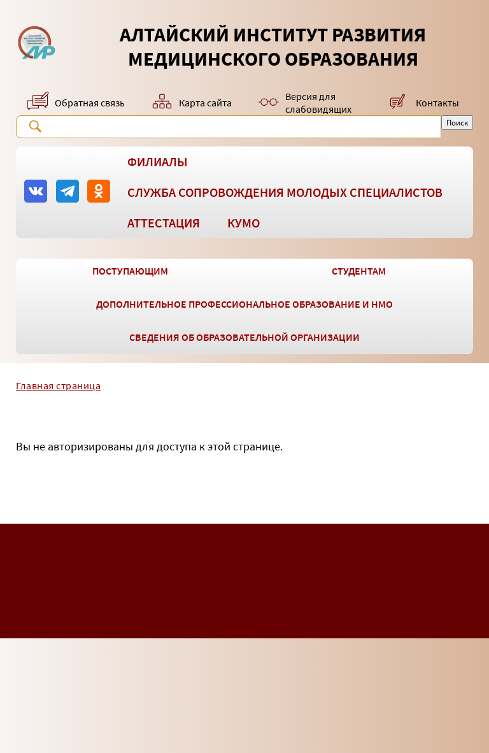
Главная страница (58, 385)
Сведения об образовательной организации (244, 337)
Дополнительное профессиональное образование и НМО (244, 304)
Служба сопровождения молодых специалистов (285, 192)
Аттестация (163, 223)
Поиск (35, 126)
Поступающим (130, 270)
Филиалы (157, 161)
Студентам (359, 270)
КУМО (243, 223)
